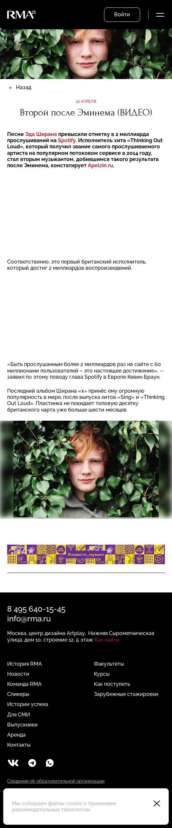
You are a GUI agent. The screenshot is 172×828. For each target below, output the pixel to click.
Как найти (106, 640)
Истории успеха (27, 704)
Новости (18, 674)
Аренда (16, 735)
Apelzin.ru (100, 165)
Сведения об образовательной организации (55, 781)
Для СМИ (18, 715)
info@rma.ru (29, 618)
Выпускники (22, 725)
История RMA (24, 664)
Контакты (19, 745)
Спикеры (18, 694)
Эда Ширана (41, 134)
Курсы (102, 674)
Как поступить (112, 684)
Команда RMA (24, 684)
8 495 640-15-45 (36, 609)
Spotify (66, 140)
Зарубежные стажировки (126, 694)
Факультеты (109, 664)
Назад (23, 87)
